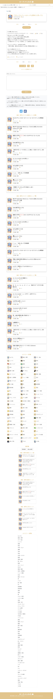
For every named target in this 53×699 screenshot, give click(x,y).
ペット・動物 (24, 378)
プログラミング (38, 414)
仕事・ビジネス (25, 367)
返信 (41, 33)
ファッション (11, 404)
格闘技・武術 (11, 425)
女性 (36, 364)
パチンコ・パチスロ (12, 435)
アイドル (37, 398)
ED (22, 431)
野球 (9, 421)
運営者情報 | (12, 695)
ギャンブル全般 (38, 435)
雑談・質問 (16, 18)
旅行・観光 (24, 408)
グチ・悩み (37, 357)
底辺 (36, 388)
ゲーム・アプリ (11, 398)
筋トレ (23, 425)
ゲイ (36, 431)
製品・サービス (11, 381)
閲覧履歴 (24, 449)
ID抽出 (32, 33)
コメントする (27, 27)
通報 (36, 33)
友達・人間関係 (11, 378)
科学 (23, 411)
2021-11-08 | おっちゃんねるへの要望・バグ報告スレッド (13, 7)
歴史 (36, 411)
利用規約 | (23, 695)
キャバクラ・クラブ (26, 438)
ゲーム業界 (24, 398)
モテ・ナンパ (11, 374)
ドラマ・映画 (38, 391)
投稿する (26, 91)
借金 (23, 388)
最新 (36, 24)
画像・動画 (37, 418)
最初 (17, 24)
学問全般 (10, 414)
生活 (36, 378)
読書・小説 (24, 394)
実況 (36, 361)
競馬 (23, 435)
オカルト (10, 438)
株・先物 (10, 384)
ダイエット (10, 428)
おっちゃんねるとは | (39, 695)
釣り (36, 408)
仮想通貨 (37, 384)
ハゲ (9, 431)
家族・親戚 (37, 374)
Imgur (18, 98)
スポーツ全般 (38, 425)
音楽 (9, 394)
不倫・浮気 (10, 441)
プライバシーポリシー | (30, 695)
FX (22, 384)
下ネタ (23, 441)
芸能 (23, 361)
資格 (23, 414)
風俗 (36, 438)
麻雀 (23, 404)
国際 (23, 364)
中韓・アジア (11, 364)
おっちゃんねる (26, 2)
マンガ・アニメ (38, 394)
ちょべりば (19, 57)
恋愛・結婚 (10, 371)
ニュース (10, 361)
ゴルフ (36, 421)
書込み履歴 (30, 449)
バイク (36, 381)
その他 (36, 441)
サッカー (24, 421)
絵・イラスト (11, 418)
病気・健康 (24, 428)
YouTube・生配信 (25, 401)
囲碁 (9, 408)
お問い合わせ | (18, 695)
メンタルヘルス (38, 428)
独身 (36, 371)
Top (7, 11)
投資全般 (10, 388)
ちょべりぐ (11, 57)
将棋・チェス (38, 404)
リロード (22, 65)
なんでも (10, 357)
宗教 (23, 418)
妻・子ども (24, 371)
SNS (9, 367)
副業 (36, 367)
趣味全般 (10, 411)
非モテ (23, 374)
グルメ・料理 (24, 391)
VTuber (36, 401)
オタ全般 (10, 401)
